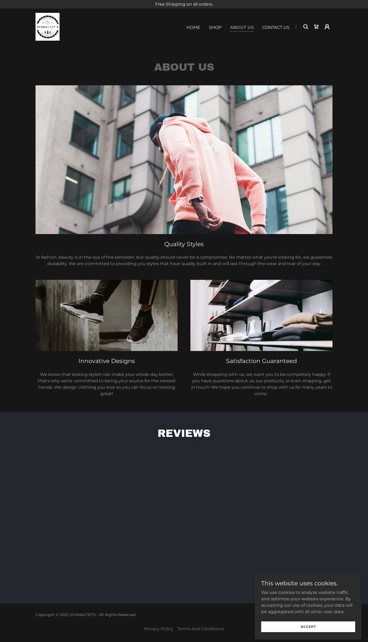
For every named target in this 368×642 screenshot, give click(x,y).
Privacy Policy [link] (158, 628)
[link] (48, 26)
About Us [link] (242, 27)
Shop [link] (215, 27)
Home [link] (193, 27)
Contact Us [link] (275, 27)
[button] (327, 26)
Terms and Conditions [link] (200, 628)
